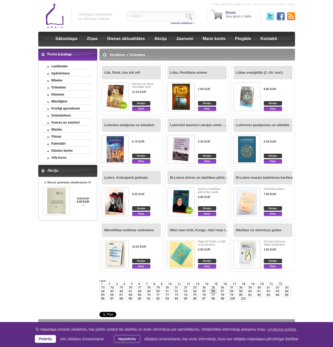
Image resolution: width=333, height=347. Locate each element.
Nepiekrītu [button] (127, 339)
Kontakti (268, 38)
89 (130, 298)
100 (232, 298)
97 (204, 298)
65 (103, 295)
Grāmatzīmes (61, 115)
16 (225, 284)
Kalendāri (59, 143)
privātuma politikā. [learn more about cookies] (282, 329)
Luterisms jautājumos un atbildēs (263, 125)
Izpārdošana (61, 73)
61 (259, 291)
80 (240, 295)
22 (280, 284)
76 (204, 295)
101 (243, 298)
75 (194, 295)
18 (243, 284)
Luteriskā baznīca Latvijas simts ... (198, 125)
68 (130, 295)
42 (277, 288)
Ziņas (92, 38)
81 (250, 295)
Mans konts (214, 38)
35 (213, 288)
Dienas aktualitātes (126, 38)
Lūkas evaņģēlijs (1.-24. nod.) (259, 72)
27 (139, 288)
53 (185, 291)
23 (103, 288)
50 (158, 291)
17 (234, 284)
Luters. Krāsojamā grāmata (126, 177)
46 (121, 291)
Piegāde (243, 38)
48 (139, 291)
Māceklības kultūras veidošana (129, 230)
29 (158, 288)
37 (231, 288)
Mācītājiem (59, 101)
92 (158, 298)
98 (213, 298)
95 (185, 298)
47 (130, 291)
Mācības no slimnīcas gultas (259, 230)
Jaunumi (184, 38)
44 (103, 291)
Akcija (160, 38)
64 (287, 291)
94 (176, 298)
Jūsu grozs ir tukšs (238, 14)
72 (167, 295)
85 (287, 295)
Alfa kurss (59, 157)
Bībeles (57, 80)
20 (262, 284)
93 (167, 298)
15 (215, 284)
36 (222, 288)
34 (204, 288)
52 (176, 291)
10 (170, 284)
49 (148, 291)
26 (130, 288)
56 (213, 291)
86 (103, 298)
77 (213, 295)
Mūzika (57, 129)
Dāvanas (58, 94)
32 (185, 288)
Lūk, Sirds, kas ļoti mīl (122, 72)
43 (287, 288)
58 (231, 291)
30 (167, 288)
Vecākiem (117, 55)
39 (250, 288)
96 (194, 298)
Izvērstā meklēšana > (182, 23)
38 (240, 288)
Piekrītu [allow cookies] (45, 339)
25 (121, 288)
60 (250, 291)
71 (158, 295)
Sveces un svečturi (66, 122)
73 (176, 295)
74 (185, 295)
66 (112, 295)
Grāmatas (59, 87)
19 (252, 284)
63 (277, 291)
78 (222, 295)
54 (194, 291)
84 (277, 295)
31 (176, 288)
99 (222, 298)
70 (148, 295)
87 (112, 298)
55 (204, 291)
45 (112, 291)
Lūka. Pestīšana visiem (188, 72)
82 (259, 295)
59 (240, 291)
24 (112, 288)
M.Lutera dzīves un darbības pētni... (198, 177)
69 (139, 295)
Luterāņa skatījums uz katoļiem (129, 125)
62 (268, 291)
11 (179, 284)
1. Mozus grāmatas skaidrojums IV (67, 182)
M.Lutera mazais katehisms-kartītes (264, 177)
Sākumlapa (66, 38)
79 (231, 295)
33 (194, 288)
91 (148, 298)
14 (206, 284)
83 (268, 295)
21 (271, 284)
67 (121, 295)
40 (259, 288)
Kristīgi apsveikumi (66, 108)
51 (167, 291)
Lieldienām (60, 66)
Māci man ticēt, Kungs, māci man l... (199, 230)
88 (121, 298)
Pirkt (141, 108)
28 (148, 288)
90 (139, 298)
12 (188, 284)
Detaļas (141, 103)
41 (268, 288)
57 (222, 291)
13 (197, 284)
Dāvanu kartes (62, 150)
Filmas (56, 136)
